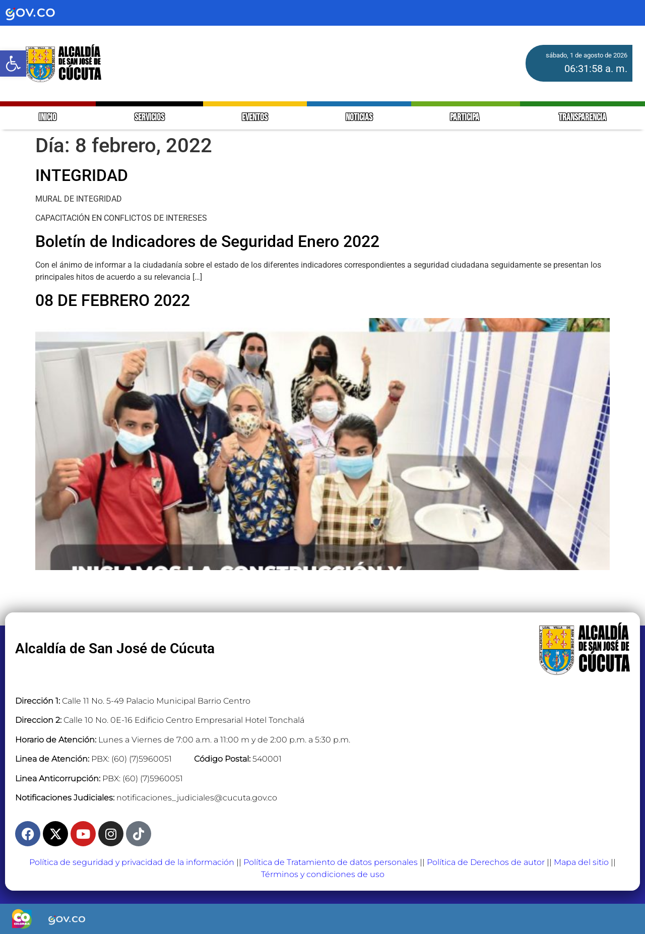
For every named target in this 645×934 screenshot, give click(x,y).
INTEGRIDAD (81, 175)
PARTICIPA (465, 117)
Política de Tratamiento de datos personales (330, 862)
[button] (13, 63)
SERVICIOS (149, 117)
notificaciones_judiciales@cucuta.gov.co (196, 797)
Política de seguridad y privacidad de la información (131, 862)
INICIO (47, 117)
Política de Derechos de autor (486, 862)
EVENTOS (255, 117)
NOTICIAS (359, 117)
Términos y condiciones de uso (322, 874)
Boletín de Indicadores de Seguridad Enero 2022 (207, 241)
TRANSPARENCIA (582, 117)
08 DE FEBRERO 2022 (112, 300)
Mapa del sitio (581, 862)
